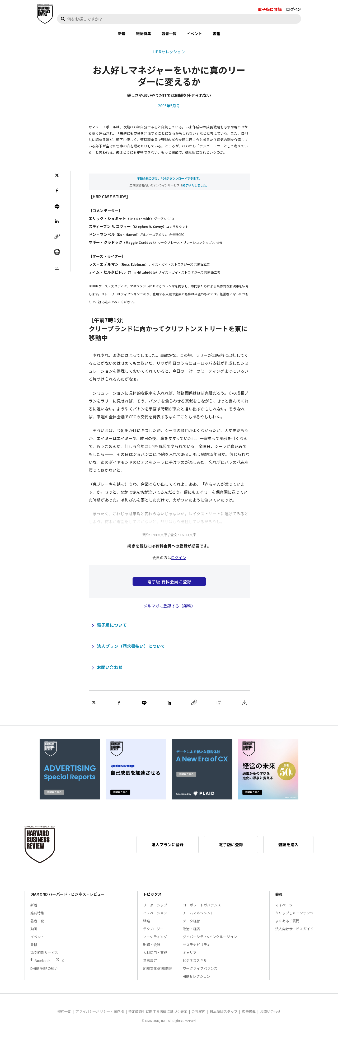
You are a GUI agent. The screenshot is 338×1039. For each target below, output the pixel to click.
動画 (33, 932)
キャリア (190, 955)
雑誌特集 (143, 35)
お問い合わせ (110, 670)
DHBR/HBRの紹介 (44, 971)
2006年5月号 (169, 109)
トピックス (152, 897)
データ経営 (191, 924)
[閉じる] (328, 28)
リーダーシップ (155, 908)
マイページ (284, 908)
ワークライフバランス (200, 971)
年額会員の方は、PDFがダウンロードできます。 (169, 182)
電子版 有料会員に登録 (169, 585)
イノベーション (155, 916)
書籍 (216, 35)
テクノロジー (153, 932)
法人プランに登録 (168, 848)
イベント (194, 35)
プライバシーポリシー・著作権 (99, 1014)
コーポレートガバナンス (202, 908)
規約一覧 (64, 1014)
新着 (121, 35)
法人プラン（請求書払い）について (131, 649)
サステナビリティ (196, 948)
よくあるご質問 (287, 924)
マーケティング (155, 940)
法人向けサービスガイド (294, 932)
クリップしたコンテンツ (294, 916)
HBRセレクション (169, 55)
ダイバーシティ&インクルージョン (210, 940)
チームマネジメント (198, 916)
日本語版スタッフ (223, 1014)
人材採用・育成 (155, 955)
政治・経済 (191, 932)
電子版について (112, 628)
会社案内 (198, 1014)
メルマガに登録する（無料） (169, 609)
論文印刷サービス (44, 955)
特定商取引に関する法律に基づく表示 (157, 1014)
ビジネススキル (195, 963)
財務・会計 (152, 948)
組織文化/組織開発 (157, 971)
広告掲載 (249, 1014)
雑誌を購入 (288, 848)
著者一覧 (169, 35)
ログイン (293, 9)
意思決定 (150, 963)
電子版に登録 (270, 9)
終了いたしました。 (195, 188)
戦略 (146, 924)
